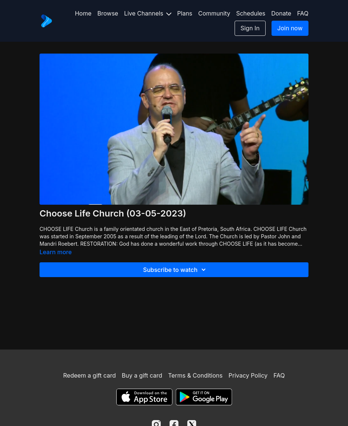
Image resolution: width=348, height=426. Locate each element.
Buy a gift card (142, 375)
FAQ (302, 13)
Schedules (250, 13)
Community (214, 13)
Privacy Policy (247, 375)
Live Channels (147, 13)
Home (83, 13)
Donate (281, 13)
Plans (184, 13)
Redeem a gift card (89, 375)
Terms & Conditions (195, 375)
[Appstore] (144, 397)
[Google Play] (203, 397)
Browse (108, 13)
